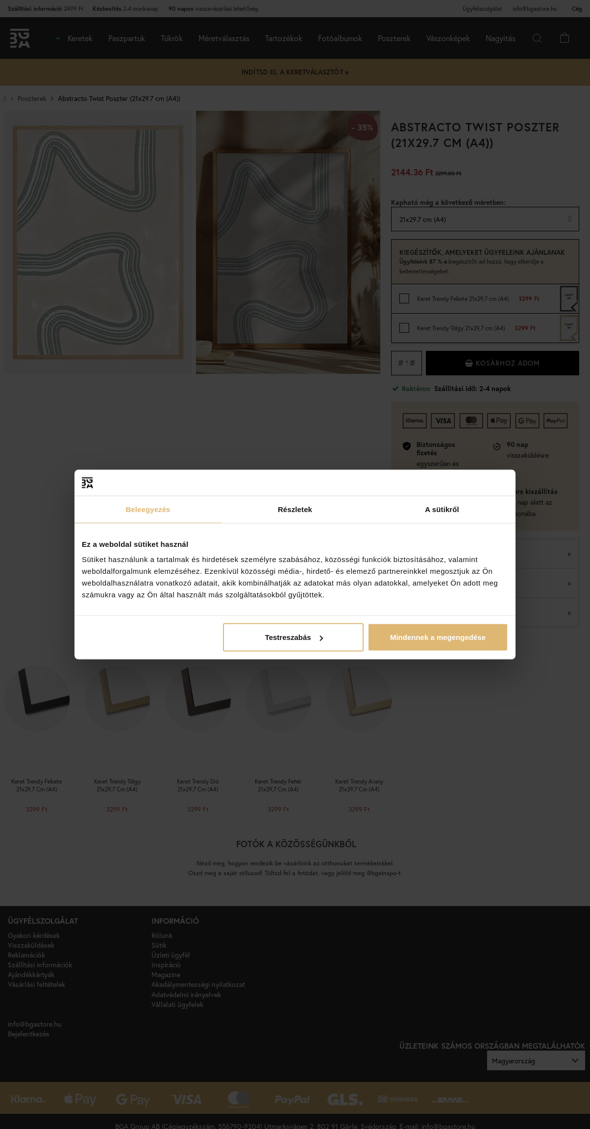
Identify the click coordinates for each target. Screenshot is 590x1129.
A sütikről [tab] (442, 509)
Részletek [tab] (295, 509)
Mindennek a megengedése (438, 637)
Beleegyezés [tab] (147, 509)
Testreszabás (294, 637)
